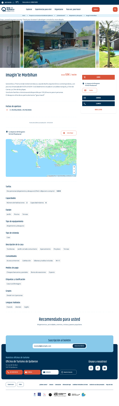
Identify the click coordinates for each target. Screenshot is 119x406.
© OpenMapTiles (52, 176)
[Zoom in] (74, 166)
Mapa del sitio (109, 385)
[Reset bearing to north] (74, 172)
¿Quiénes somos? (43, 385)
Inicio (23, 15)
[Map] (41, 158)
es (105, 9)
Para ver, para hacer (73, 9)
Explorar (29, 9)
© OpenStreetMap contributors (64, 176)
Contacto (48, 372)
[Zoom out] (74, 169)
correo (98, 98)
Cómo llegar (70, 133)
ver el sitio (98, 109)
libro (98, 77)
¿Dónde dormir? (61, 15)
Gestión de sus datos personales (97, 385)
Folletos (30, 372)
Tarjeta (91, 90)
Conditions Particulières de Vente (80, 385)
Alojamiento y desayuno (75, 15)
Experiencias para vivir (43, 9)
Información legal (67, 385)
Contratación (58, 385)
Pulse (20, 384)
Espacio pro (11, 384)
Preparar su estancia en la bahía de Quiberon (41, 15)
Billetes (96, 9)
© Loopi (74, 176)
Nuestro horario (68, 372)
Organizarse (59, 9)
